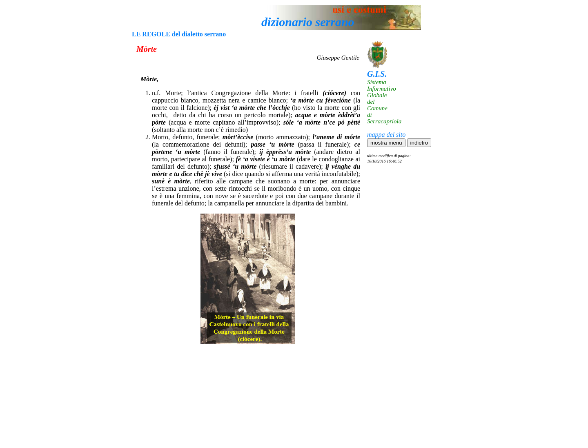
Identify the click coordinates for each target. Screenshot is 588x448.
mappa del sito (386, 134)
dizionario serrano (307, 22)
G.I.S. (377, 73)
